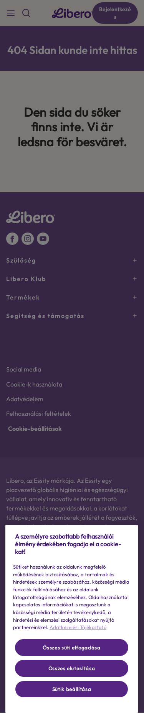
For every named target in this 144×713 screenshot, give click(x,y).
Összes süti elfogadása (71, 647)
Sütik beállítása (71, 689)
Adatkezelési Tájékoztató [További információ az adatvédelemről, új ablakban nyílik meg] (78, 627)
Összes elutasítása (71, 668)
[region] (71, 619)
